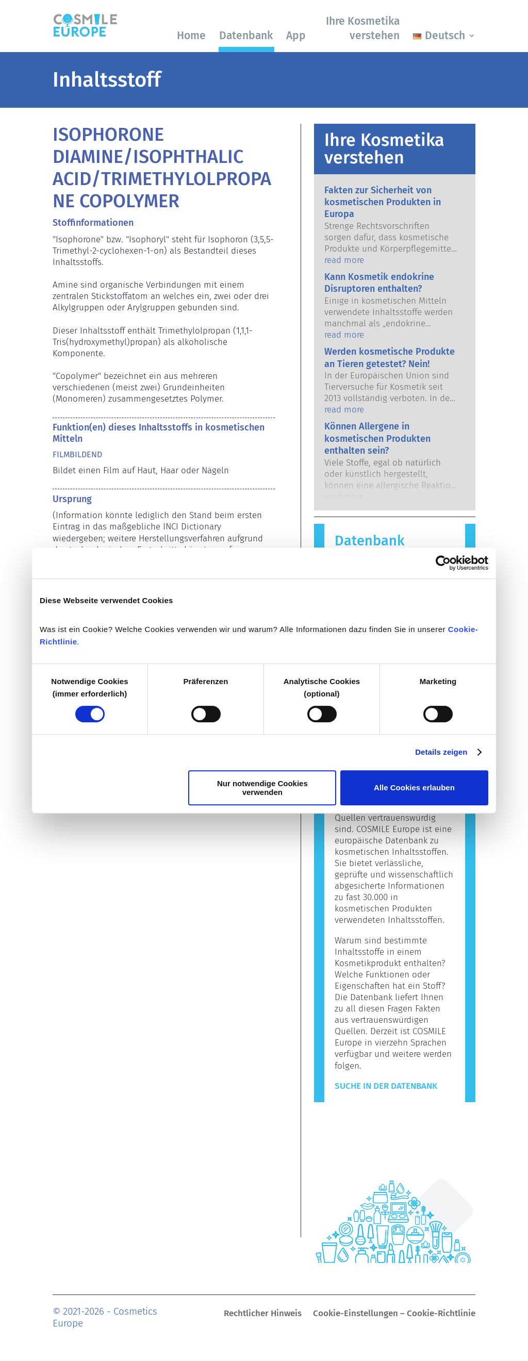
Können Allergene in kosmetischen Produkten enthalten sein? (377, 438)
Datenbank (246, 35)
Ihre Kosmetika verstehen (363, 28)
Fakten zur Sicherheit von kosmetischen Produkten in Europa (382, 202)
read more (344, 260)
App (296, 35)
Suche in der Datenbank (386, 1086)
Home (191, 35)
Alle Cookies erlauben (414, 787)
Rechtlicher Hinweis (263, 1314)
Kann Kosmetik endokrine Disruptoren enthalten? (379, 282)
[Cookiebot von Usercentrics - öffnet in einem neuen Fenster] (443, 563)
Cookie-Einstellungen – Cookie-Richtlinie (394, 1314)
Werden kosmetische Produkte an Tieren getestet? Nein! (389, 357)
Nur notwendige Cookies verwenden (262, 787)
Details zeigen (441, 752)
